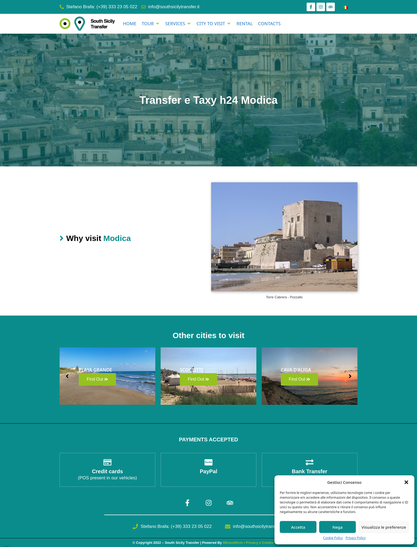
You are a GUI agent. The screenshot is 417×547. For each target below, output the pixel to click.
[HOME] (129, 23)
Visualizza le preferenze (383, 527)
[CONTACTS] (269, 23)
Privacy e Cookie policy (265, 543)
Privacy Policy (355, 538)
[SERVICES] (178, 23)
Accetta (298, 527)
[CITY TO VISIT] (214, 23)
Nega (337, 527)
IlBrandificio (233, 543)
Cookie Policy (333, 538)
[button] (406, 482)
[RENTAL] (244, 23)
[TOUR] (150, 23)
